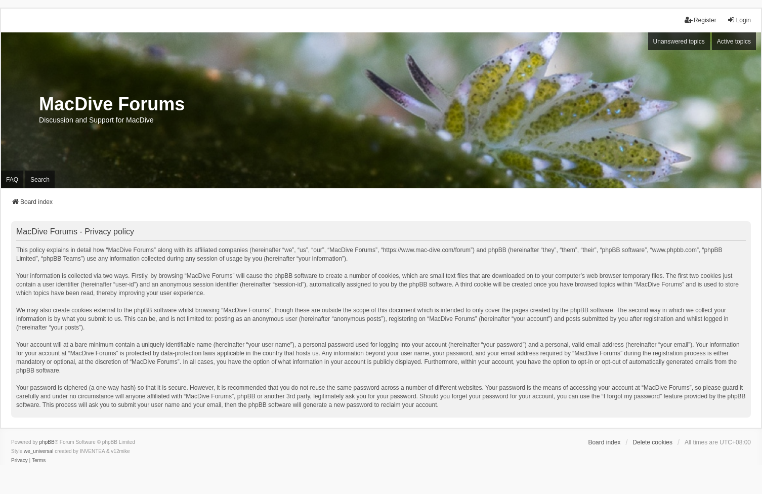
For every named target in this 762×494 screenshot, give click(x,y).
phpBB (47, 442)
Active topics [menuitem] (734, 41)
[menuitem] (19, 460)
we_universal (38, 451)
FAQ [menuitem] (12, 179)
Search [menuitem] (40, 179)
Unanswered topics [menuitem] (679, 41)
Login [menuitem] (739, 20)
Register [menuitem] (700, 20)
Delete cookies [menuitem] (652, 442)
